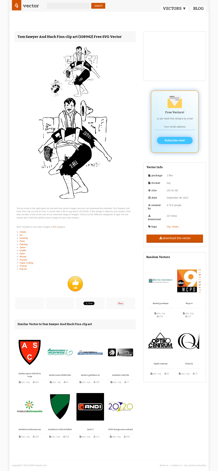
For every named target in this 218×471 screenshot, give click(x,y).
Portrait (23, 266)
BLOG (198, 8)
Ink (21, 235)
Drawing (24, 238)
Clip (168, 226)
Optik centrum (160, 364)
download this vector (175, 238)
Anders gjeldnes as (90, 375)
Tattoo (23, 247)
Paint (22, 241)
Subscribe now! (175, 140)
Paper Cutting (26, 263)
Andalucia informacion (30, 429)
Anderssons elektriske (60, 375)
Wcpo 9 (189, 303)
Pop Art (23, 269)
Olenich (189, 364)
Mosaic (23, 256)
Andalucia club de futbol (60, 429)
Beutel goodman (160, 303)
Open (22, 253)
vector (31, 6)
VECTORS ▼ (174, 8)
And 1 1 (90, 429)
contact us (176, 465)
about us (164, 465)
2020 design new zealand (120, 429)
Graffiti (23, 250)
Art (54, 227)
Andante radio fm (120, 375)
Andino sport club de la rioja (30, 375)
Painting (24, 244)
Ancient (23, 260)
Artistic (23, 232)
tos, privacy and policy (195, 465)
